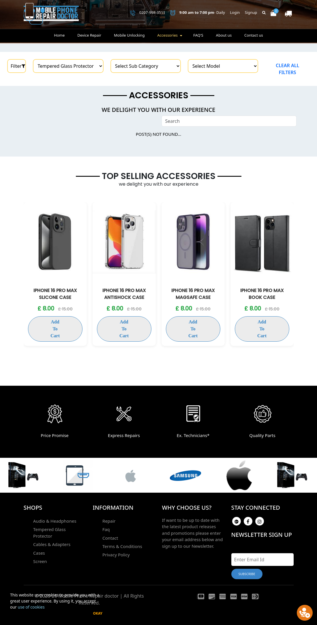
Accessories (167, 36)
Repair (108, 521)
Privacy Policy (116, 554)
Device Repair (89, 36)
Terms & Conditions (122, 545)
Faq (105, 529)
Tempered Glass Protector (59, 529)
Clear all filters (287, 69)
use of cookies (31, 607)
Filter (18, 66)
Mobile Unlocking (129, 36)
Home (59, 36)
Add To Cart (55, 321)
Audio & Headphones (54, 521)
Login (235, 13)
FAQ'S (198, 36)
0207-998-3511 (147, 13)
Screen (40, 554)
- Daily (197, 13)
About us (224, 36)
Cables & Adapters (51, 537)
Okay (97, 613)
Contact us (253, 36)
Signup (251, 13)
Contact (110, 537)
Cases (39, 545)
